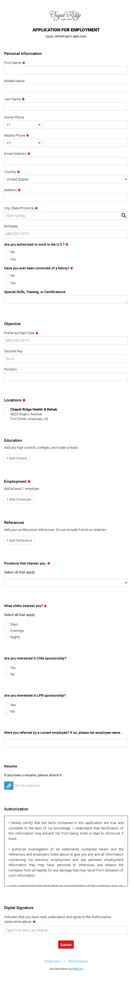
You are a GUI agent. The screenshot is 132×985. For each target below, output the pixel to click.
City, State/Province (19, 208)
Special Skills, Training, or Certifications (35, 291)
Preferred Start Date (19, 332)
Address (10, 189)
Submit (66, 944)
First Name (12, 62)
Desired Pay (13, 351)
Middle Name (14, 80)
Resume (10, 766)
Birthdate (11, 226)
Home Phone (14, 117)
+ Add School (16, 458)
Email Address (15, 153)
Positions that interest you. (25, 563)
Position (10, 369)
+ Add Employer (18, 499)
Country (10, 171)
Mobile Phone (14, 135)
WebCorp (77, 969)
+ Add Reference (19, 540)
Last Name (12, 99)
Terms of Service (78, 961)
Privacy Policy (53, 961)
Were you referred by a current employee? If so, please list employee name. (62, 732)
